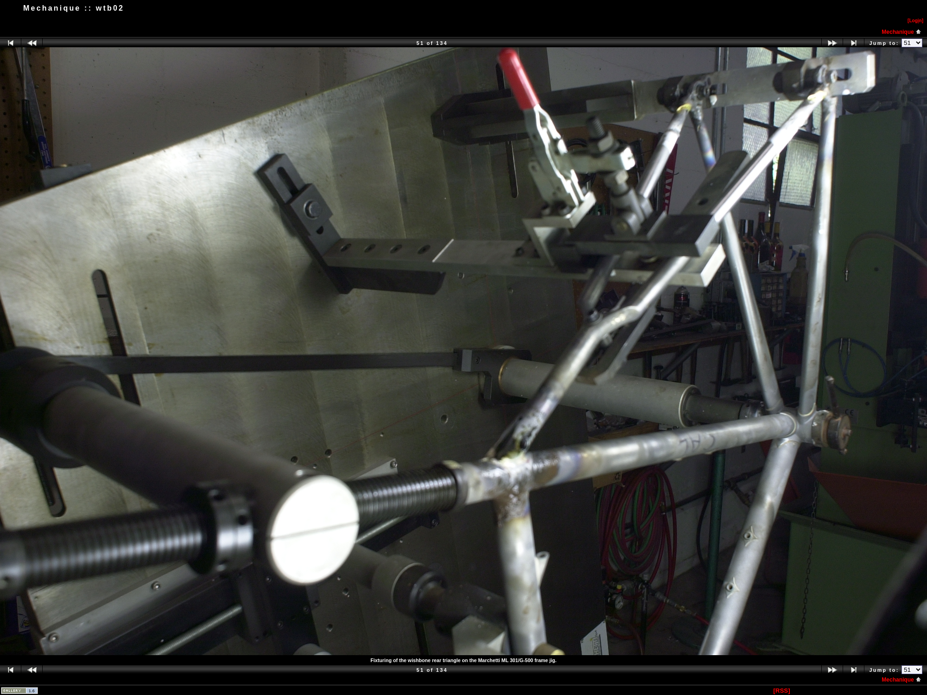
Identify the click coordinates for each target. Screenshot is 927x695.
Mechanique (901, 32)
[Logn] (915, 20)
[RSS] (781, 690)
